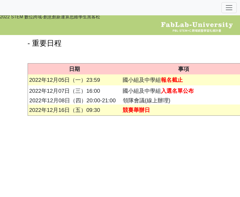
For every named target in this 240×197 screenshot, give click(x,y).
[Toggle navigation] (229, 7)
